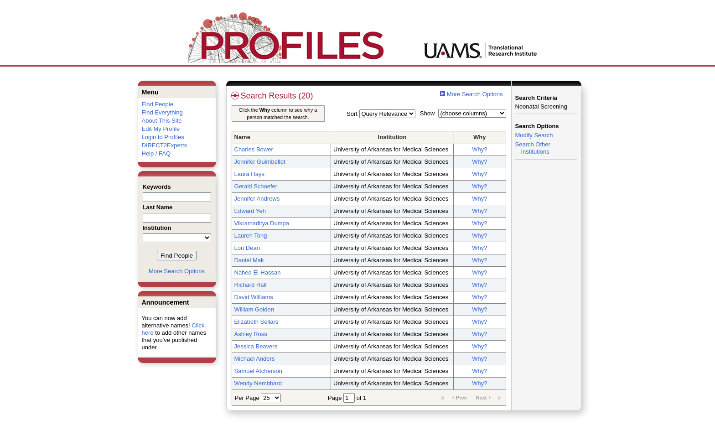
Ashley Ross (250, 334)
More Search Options (177, 271)
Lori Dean (247, 247)
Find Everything (162, 112)
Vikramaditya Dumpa (261, 223)
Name (242, 137)
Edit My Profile (161, 128)
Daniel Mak (249, 260)
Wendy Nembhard (258, 383)
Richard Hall (250, 284)
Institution (392, 137)
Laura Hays (249, 174)
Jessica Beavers (256, 346)
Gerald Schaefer (256, 186)
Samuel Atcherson (258, 371)
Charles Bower (253, 149)
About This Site (162, 120)
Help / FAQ (156, 153)
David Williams (253, 297)
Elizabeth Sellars (256, 321)
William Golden (254, 309)
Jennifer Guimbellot (259, 161)
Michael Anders (254, 358)
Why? (479, 149)
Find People (157, 104)
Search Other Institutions (532, 148)
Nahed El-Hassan (257, 272)
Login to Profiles (163, 137)
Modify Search (534, 135)
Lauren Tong (250, 235)
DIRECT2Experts (164, 145)
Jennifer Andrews (257, 198)
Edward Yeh (250, 210)
